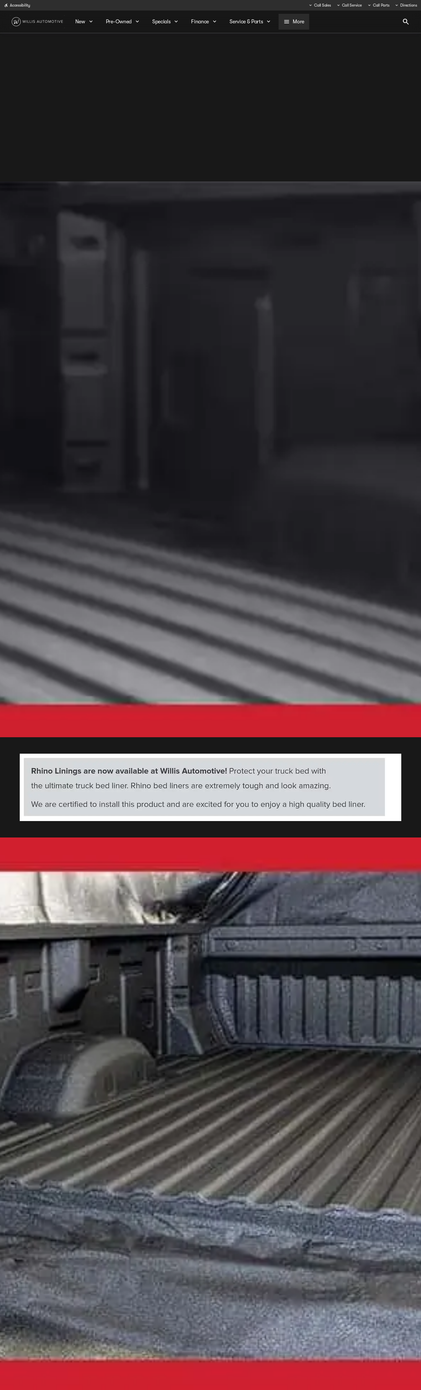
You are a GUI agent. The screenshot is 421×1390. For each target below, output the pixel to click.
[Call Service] (349, 5)
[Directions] (405, 5)
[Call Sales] (319, 5)
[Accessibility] (17, 5)
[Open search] (406, 21)
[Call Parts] (378, 5)
